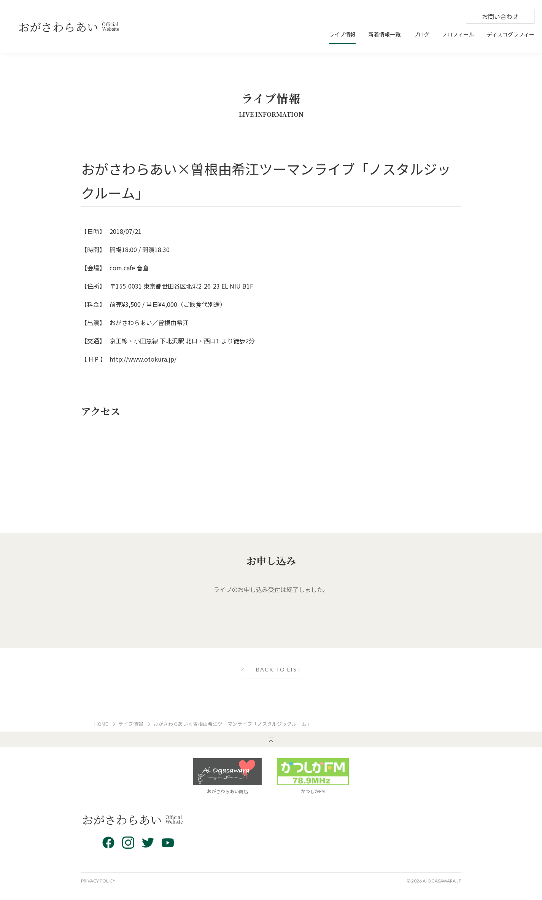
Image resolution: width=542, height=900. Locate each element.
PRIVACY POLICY (98, 881)
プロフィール (458, 35)
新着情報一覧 (385, 35)
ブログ (421, 35)
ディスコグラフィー (510, 35)
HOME (101, 723)
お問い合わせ (500, 16)
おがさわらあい (68, 26)
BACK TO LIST (279, 670)
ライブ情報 (342, 35)
